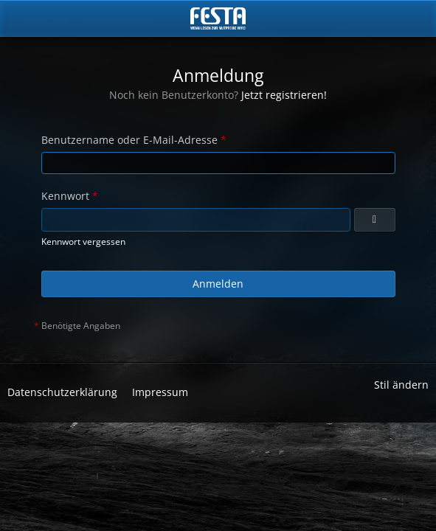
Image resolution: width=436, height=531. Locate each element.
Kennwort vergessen (83, 241)
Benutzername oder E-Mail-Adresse (129, 140)
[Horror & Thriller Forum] (218, 18)
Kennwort (65, 196)
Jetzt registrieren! (284, 95)
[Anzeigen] (374, 220)
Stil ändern (401, 385)
